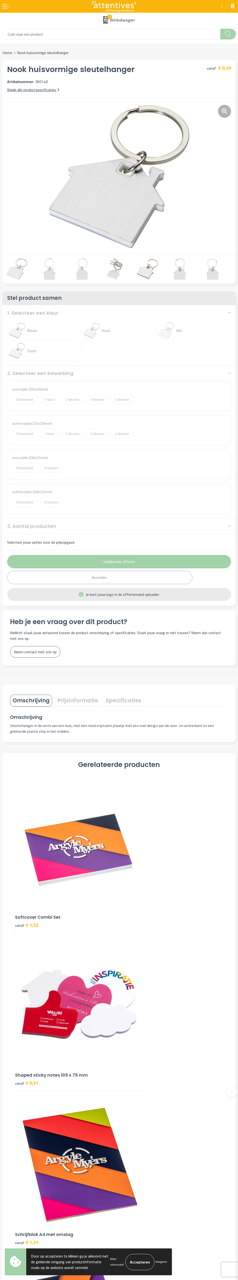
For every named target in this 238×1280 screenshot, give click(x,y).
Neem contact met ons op (35, 651)
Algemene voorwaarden (140, 1152)
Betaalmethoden (15, 1166)
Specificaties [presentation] (123, 700)
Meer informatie (117, 1261)
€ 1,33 (26, 897)
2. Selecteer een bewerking (40, 373)
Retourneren (12, 1173)
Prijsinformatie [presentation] (77, 700)
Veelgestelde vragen (137, 1090)
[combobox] (111, 34)
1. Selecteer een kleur (32, 313)
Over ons (128, 1075)
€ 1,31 (26, 1028)
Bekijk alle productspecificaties (33, 90)
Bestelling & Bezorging (20, 1159)
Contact (8, 1152)
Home (7, 52)
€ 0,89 (136, 1028)
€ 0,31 (136, 897)
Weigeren (161, 1261)
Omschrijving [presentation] (31, 700)
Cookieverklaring (134, 1159)
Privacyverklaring (134, 1166)
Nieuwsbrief (131, 1082)
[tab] (31, 701)
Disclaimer (129, 1173)
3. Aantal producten (31, 526)
